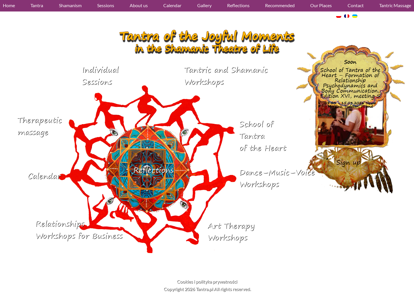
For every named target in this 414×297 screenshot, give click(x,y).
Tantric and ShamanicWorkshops (226, 75)
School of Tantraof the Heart (262, 135)
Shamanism (70, 5)
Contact (356, 5)
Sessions (105, 5)
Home (9, 5)
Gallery (204, 5)
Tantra (36, 5)
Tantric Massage (395, 5)
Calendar (172, 5)
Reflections (238, 5)
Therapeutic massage (39, 125)
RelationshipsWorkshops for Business (78, 229)
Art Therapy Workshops (231, 231)
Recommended (280, 5)
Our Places (321, 5)
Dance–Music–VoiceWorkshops (277, 178)
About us (139, 5)
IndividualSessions (100, 75)
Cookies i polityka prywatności (207, 281)
